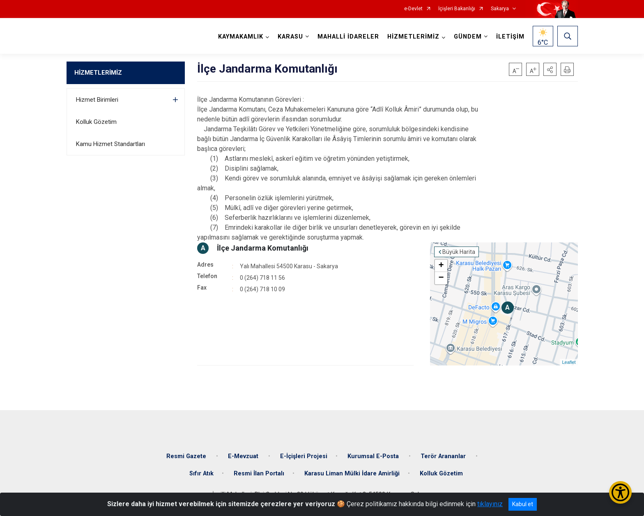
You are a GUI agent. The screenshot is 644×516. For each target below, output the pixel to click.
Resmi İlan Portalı (259, 473)
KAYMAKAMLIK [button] (240, 36)
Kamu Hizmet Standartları (110, 144)
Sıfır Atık (201, 473)
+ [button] (441, 266)
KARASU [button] (290, 36)
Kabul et (522, 504)
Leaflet (568, 362)
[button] (550, 69)
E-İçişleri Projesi (303, 456)
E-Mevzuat (244, 456)
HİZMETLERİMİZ (98, 72)
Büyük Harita (458, 252)
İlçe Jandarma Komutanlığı (262, 248)
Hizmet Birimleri (97, 99)
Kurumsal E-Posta (373, 456)
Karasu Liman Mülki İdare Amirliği (352, 473)
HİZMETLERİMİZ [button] (413, 36)
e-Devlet (413, 8)
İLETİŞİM (510, 36)
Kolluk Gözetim (96, 122)
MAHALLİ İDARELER (348, 36)
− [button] (441, 278)
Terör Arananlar (444, 456)
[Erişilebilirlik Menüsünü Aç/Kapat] (620, 492)
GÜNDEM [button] (468, 36)
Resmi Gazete (187, 456)
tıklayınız (490, 504)
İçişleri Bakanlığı (456, 8)
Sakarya (500, 8)
